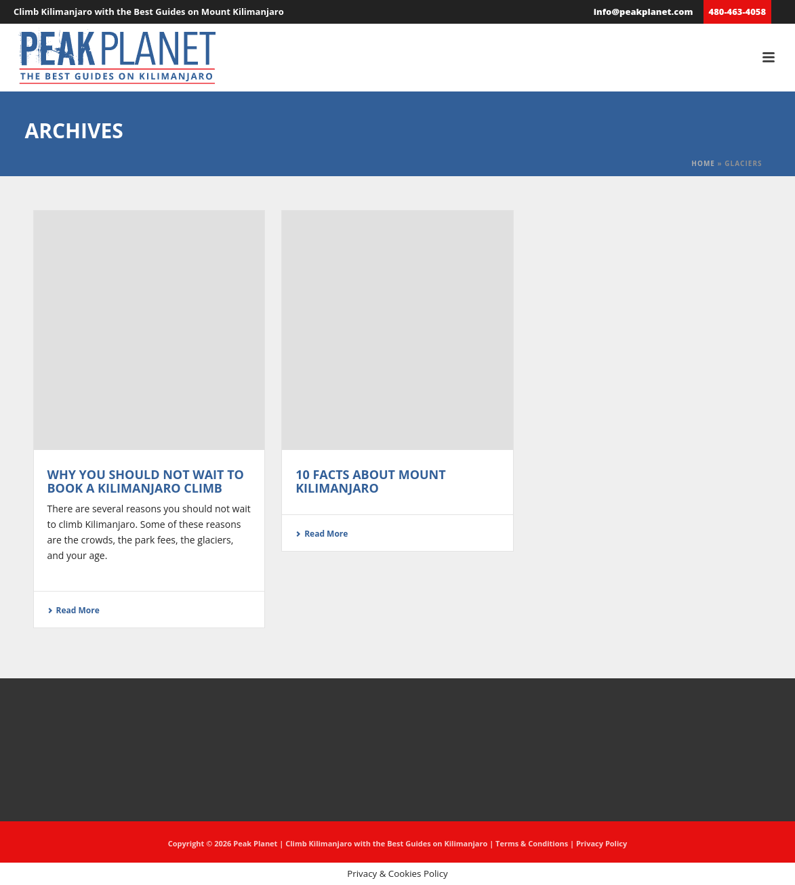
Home (703, 163)
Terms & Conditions (531, 843)
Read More (73, 610)
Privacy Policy (601, 843)
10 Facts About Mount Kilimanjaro (370, 481)
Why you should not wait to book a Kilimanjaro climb (145, 481)
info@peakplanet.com (643, 11)
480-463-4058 (737, 11)
